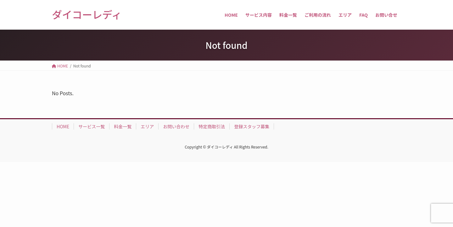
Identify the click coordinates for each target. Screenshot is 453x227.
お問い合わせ (176, 126)
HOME (63, 126)
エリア (147, 126)
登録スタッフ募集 (251, 126)
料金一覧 (122, 126)
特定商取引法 (212, 126)
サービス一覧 (91, 126)
